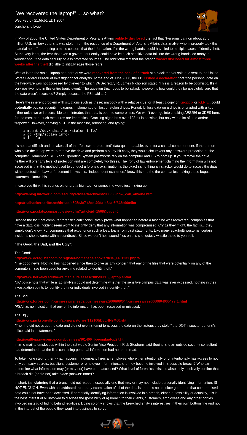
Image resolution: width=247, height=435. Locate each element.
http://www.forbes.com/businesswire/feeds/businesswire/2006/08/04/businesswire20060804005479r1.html (100, 301)
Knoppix (186, 102)
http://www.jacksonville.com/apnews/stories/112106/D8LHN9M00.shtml (72, 320)
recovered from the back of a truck (120, 73)
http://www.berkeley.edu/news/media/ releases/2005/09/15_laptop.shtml (72, 277)
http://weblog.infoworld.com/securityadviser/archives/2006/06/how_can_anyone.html (83, 194)
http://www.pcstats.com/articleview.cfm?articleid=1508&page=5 (66, 211)
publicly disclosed (130, 38)
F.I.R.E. (204, 102)
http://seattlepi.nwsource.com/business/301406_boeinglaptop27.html (70, 339)
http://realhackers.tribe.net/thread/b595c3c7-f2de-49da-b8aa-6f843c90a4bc (75, 203)
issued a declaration (161, 78)
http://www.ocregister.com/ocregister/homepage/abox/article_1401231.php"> (77, 258)
